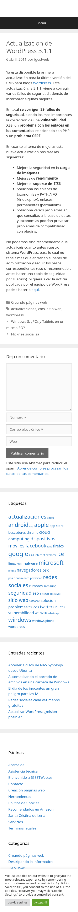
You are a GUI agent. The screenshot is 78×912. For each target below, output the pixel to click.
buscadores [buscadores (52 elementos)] (17, 532)
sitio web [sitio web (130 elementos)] (18, 600)
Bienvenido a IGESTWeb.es (30, 777)
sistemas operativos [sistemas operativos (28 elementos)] (50, 593)
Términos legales (22, 828)
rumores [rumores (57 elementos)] (36, 586)
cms (41, 308)
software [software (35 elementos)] (34, 601)
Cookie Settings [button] (17, 902)
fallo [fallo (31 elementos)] (49, 546)
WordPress (42, 82)
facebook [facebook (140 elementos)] (35, 545)
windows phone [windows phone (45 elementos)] (43, 621)
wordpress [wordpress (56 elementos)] (16, 626)
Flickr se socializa (25, 334)
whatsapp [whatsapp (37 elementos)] (54, 613)
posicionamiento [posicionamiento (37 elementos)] (18, 578)
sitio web (54, 308)
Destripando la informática (30, 861)
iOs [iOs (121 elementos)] (60, 554)
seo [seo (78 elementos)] (35, 593)
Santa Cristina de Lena (26, 815)
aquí (35, 289)
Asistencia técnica (23, 771)
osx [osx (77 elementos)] (45, 570)
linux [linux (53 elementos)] (12, 563)
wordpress (15, 315)
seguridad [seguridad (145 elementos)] (20, 592)
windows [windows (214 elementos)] (19, 620)
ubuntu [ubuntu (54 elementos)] (59, 607)
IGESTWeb (16, 868)
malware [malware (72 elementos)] (30, 563)
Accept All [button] (40, 902)
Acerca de (16, 764)
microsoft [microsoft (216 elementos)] (50, 562)
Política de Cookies (23, 802)
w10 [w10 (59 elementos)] (43, 612)
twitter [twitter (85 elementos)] (46, 607)
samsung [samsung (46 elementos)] (50, 586)
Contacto (15, 783)
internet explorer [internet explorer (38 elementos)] (45, 555)
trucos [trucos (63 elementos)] (33, 607)
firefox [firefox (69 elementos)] (58, 546)
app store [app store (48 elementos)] (56, 526)
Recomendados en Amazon (30, 809)
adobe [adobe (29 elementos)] (50, 517)
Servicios (15, 822)
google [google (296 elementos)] (18, 554)
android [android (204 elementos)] (18, 525)
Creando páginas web (29, 302)
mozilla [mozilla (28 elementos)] (12, 570)
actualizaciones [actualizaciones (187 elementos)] (27, 516)
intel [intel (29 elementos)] (31, 555)
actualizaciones (23, 308)
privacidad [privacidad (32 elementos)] (36, 578)
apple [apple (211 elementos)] (41, 525)
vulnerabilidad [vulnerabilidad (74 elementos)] (21, 612)
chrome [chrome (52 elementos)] (32, 532)
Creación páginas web (26, 790)
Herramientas (19, 796)
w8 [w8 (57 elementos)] (37, 613)
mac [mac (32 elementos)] (19, 563)
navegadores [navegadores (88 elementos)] (29, 570)
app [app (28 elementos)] (31, 526)
